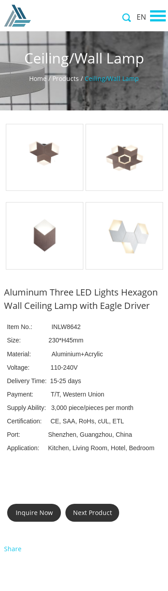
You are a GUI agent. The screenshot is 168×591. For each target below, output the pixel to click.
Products (65, 78)
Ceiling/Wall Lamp (112, 78)
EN (141, 17)
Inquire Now (34, 512)
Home (38, 78)
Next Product (92, 512)
